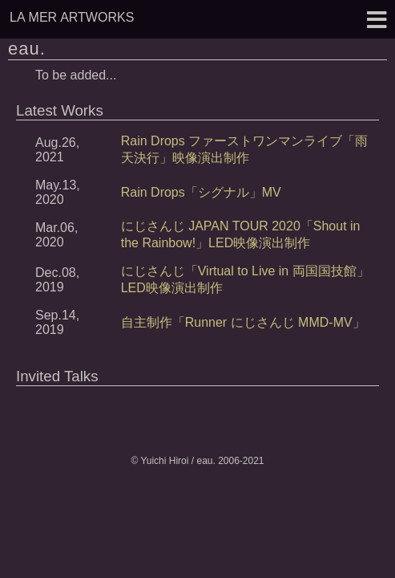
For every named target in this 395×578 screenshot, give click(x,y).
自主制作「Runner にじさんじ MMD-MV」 (243, 322)
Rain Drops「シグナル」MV (201, 192)
